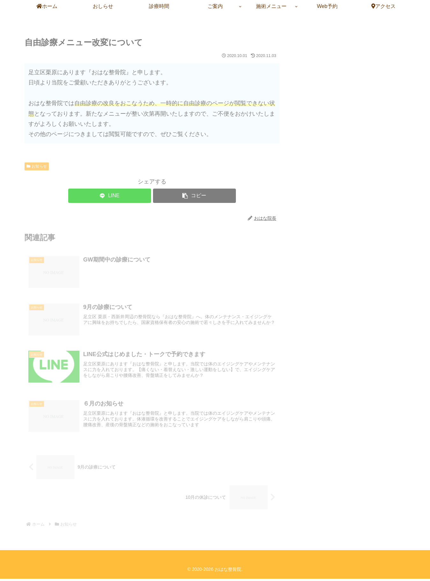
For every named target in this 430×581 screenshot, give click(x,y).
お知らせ (36, 166)
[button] (194, 196)
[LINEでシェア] (109, 196)
